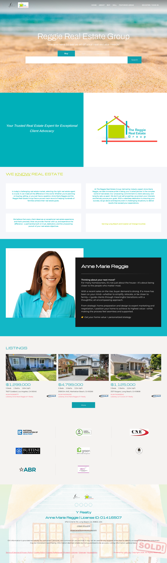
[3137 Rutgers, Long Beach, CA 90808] (136, 367)
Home (94, 5)
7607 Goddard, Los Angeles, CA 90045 (21, 391)
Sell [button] (115, 5)
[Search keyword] (77, 59)
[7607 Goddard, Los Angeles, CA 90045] (31, 367)
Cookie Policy (39, 552)
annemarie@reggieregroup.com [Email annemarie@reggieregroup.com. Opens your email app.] (83, 530)
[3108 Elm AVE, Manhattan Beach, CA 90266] (83, 367)
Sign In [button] (155, 5)
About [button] (102, 5)
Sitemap (82, 552)
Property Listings (71, 552)
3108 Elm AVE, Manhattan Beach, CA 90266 (75, 391)
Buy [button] (108, 5)
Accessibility (92, 552)
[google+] (90, 505)
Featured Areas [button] (126, 5)
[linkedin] (81, 505)
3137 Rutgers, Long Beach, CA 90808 (125, 391)
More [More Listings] (83, 405)
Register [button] (146, 5)
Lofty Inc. (127, 552)
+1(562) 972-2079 (83, 526)
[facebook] (76, 505)
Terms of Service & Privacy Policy (19, 552)
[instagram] (86, 505)
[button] (12, 5)
